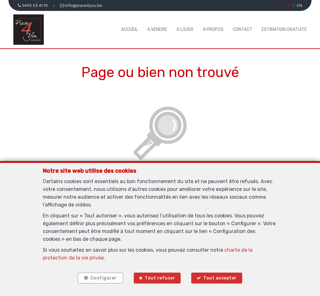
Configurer (103, 278)
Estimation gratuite (284, 29)
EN (299, 5)
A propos (213, 29)
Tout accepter (220, 278)
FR (287, 5)
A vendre (157, 29)
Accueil (129, 29)
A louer (185, 29)
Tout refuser (160, 278)
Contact (242, 29)
